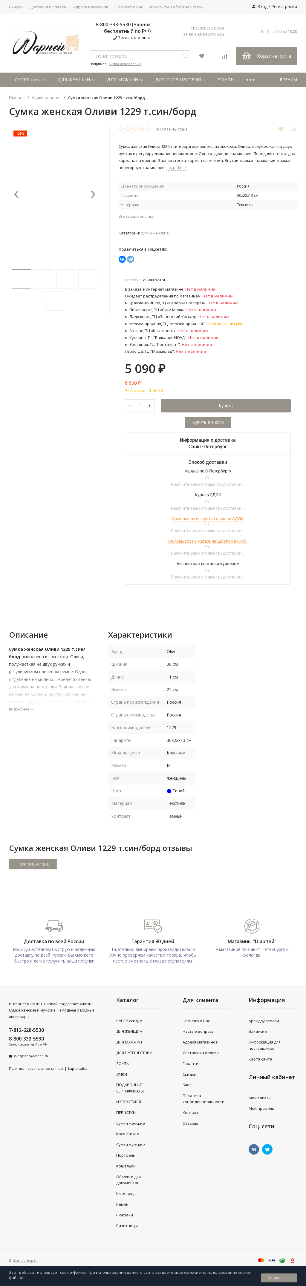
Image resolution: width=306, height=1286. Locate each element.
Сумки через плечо (125, 64)
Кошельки (126, 1166)
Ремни (122, 1204)
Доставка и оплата (48, 7)
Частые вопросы (199, 1031)
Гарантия (192, 1063)
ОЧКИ (121, 1074)
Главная (17, 98)
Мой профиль (261, 1108)
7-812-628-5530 (26, 1030)
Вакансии (258, 1031)
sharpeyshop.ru (25, 1260)
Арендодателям (264, 1020)
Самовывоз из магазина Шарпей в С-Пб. (207, 541)
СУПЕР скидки (30, 79)
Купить (226, 406)
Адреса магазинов (90, 7)
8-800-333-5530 (26, 1038)
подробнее (21, 709)
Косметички (127, 1133)
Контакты (192, 1112)
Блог (187, 1084)
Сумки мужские (130, 1144)
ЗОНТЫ (226, 79)
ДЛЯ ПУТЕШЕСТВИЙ (180, 79)
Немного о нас (129, 7)
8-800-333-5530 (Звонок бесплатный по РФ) (123, 27)
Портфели (125, 1155)
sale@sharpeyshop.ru (203, 34)
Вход (262, 6)
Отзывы (190, 1123)
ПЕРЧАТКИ (126, 1112)
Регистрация (284, 6)
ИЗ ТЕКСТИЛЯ (128, 1101)
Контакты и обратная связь (176, 7)
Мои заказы (260, 1098)
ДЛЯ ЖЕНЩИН (76, 79)
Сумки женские (46, 98)
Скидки (16, 7)
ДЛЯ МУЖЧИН (125, 79)
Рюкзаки (124, 1215)
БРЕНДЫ (288, 79)
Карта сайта (77, 1068)
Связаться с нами (207, 27)
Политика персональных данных (36, 1068)
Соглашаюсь (279, 1277)
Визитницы (127, 1225)
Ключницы (126, 1193)
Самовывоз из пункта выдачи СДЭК (208, 518)
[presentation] (16, 194)
